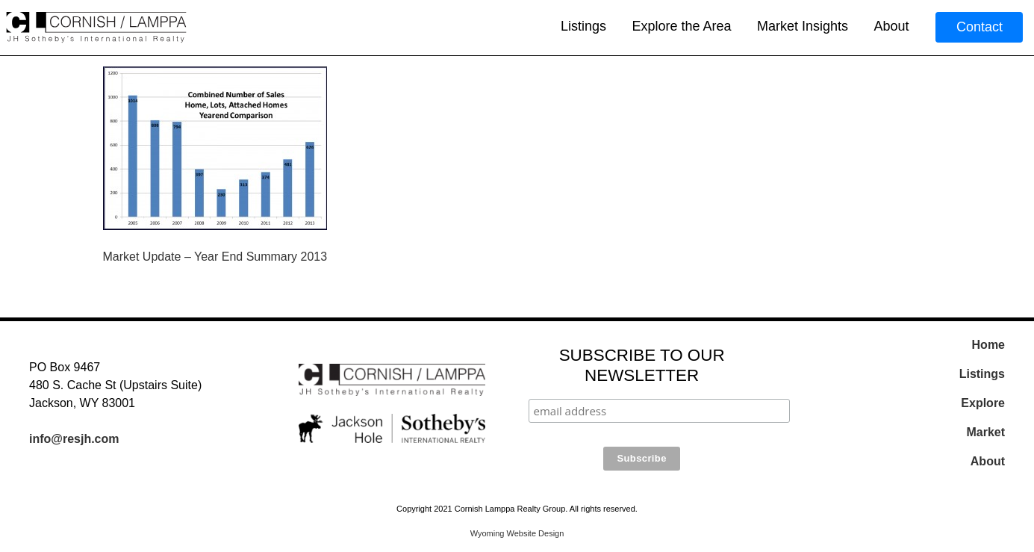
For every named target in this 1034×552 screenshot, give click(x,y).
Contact (979, 26)
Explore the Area (681, 26)
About (891, 26)
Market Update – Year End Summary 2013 (215, 256)
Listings (583, 26)
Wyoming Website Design (517, 533)
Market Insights (802, 26)
